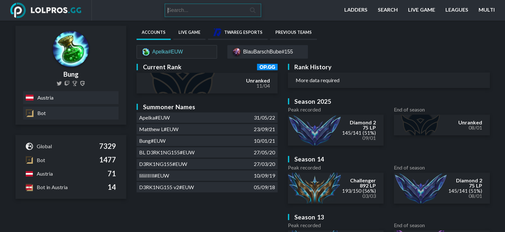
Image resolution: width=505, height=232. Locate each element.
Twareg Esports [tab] (237, 32)
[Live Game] (421, 10)
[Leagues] (456, 10)
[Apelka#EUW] (177, 52)
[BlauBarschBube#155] (267, 52)
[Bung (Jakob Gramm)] (75, 83)
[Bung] (82, 83)
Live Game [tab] (189, 32)
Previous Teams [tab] (293, 32)
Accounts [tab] (154, 32)
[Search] (205, 10)
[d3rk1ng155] (67, 83)
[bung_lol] (59, 83)
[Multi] (486, 10)
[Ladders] (356, 10)
